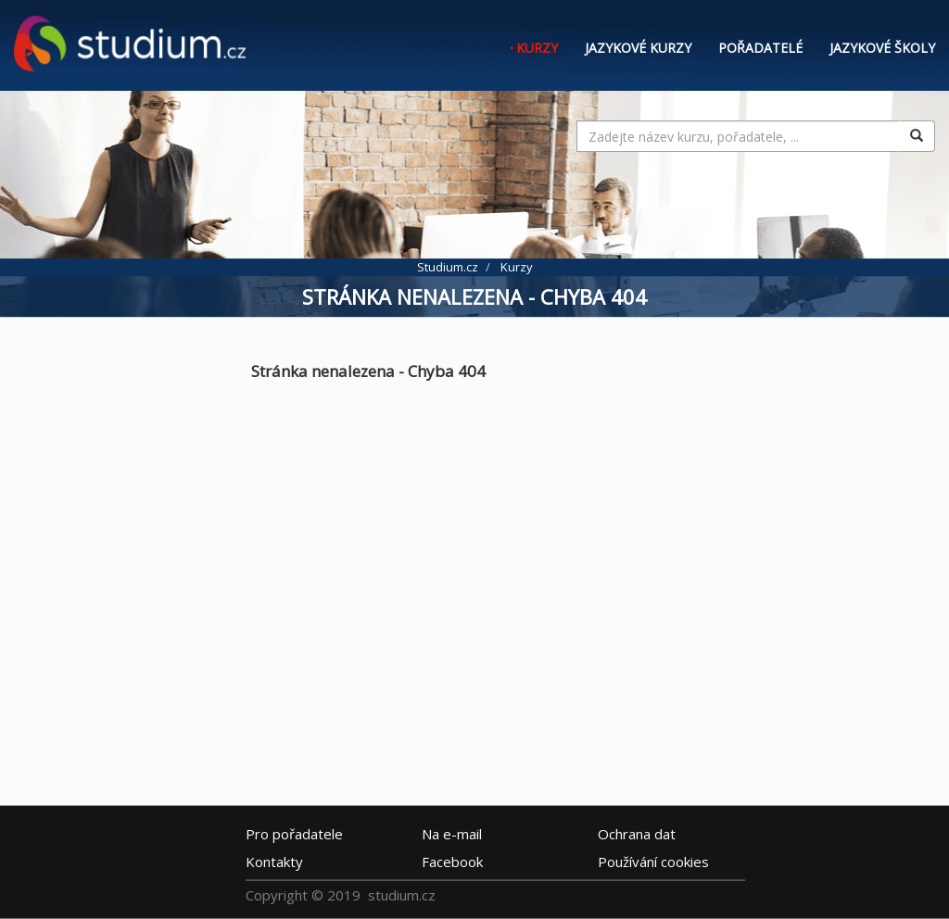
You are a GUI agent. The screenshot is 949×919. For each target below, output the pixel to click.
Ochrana (637, 834)
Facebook (452, 861)
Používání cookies (653, 861)
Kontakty (274, 861)
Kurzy (537, 48)
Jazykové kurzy (638, 48)
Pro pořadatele (294, 834)
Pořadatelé (760, 48)
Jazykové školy (882, 48)
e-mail (452, 834)
